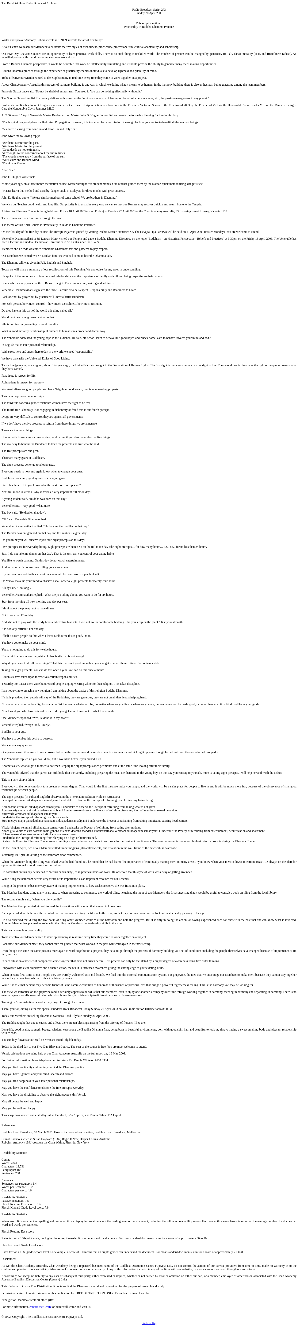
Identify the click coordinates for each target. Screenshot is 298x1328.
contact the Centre (40, 1306)
